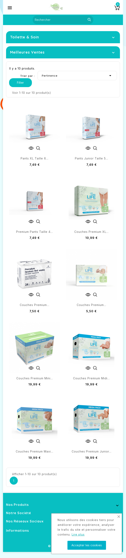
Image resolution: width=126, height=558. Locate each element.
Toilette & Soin (24, 37)
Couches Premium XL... (91, 231)
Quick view (38, 148)
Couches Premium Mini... (34, 378)
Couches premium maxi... (34, 451)
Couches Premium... (34, 305)
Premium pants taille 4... (34, 231)
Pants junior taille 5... (91, 158)
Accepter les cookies (86, 545)
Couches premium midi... (91, 378)
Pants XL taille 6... (34, 158)
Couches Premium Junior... (91, 451)
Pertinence (77, 75)
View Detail (31, 148)
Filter (20, 82)
